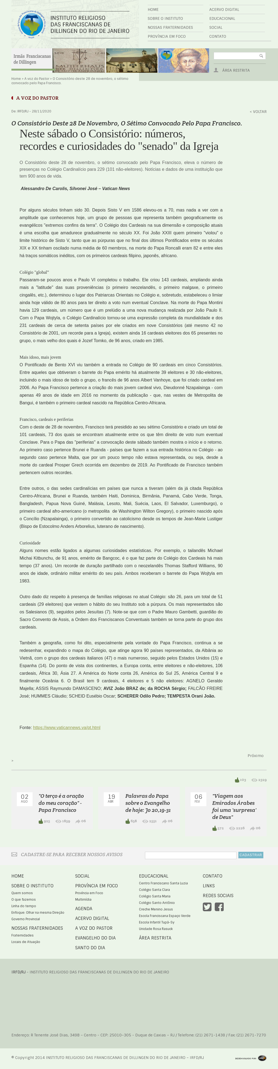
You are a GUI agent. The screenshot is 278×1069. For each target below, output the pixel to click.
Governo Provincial (25, 919)
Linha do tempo (23, 906)
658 (131, 821)
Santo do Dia (90, 948)
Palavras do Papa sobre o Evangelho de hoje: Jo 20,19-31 (148, 802)
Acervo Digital (224, 9)
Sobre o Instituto (165, 18)
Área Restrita (236, 70)
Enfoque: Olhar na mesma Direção (37, 912)
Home (153, 9)
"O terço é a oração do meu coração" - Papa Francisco (61, 802)
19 (111, 798)
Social (215, 27)
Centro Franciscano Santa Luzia (163, 883)
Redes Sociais (218, 895)
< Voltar (258, 111)
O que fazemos (23, 899)
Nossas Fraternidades (170, 27)
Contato (217, 36)
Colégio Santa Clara (154, 890)
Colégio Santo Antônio (157, 903)
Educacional (222, 18)
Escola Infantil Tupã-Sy (157, 922)
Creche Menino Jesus (156, 909)
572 (218, 828)
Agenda (83, 909)
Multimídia (83, 899)
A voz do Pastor (36, 79)
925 (44, 821)
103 (240, 780)
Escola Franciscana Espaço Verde (165, 916)
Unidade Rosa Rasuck (156, 929)
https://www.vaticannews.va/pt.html (66, 727)
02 (25, 798)
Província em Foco (167, 36)
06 (80, 820)
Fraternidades (22, 935)
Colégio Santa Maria (154, 896)
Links (209, 886)
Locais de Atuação (25, 942)
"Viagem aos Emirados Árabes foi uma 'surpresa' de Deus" (234, 806)
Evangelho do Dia (95, 938)
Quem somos (22, 893)
